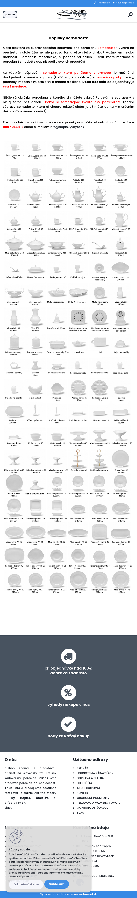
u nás (68, 704)
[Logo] (72, 14)
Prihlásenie (104, 2)
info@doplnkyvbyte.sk (67, 127)
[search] (130, 14)
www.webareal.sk (84, 894)
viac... (8, 808)
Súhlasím (56, 884)
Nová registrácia (125, 2)
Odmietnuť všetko (26, 884)
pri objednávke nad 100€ (68, 671)
